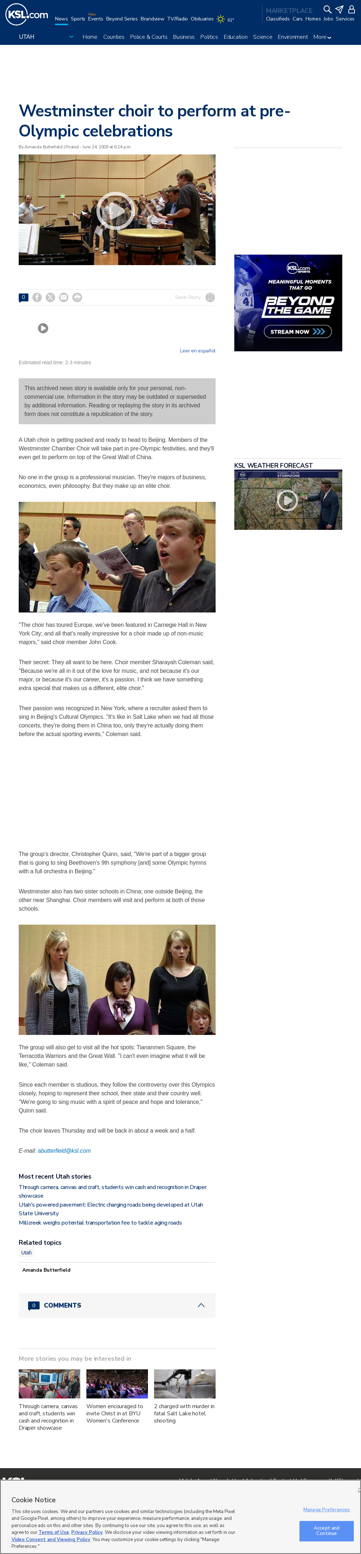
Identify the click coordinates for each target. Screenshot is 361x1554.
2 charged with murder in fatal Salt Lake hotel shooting (184, 1413)
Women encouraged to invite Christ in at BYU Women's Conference (114, 1413)
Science (262, 37)
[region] (180, 1517)
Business (184, 37)
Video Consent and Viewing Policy (51, 1539)
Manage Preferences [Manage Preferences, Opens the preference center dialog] (326, 1510)
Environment (293, 37)
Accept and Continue (326, 1531)
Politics (209, 37)
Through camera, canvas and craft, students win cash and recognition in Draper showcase (48, 1417)
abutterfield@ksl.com (64, 1151)
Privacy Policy (87, 1532)
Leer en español (198, 350)
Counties (114, 37)
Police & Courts (149, 37)
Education (235, 37)
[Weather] (226, 22)
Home (90, 37)
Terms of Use (54, 1532)
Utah (26, 1252)
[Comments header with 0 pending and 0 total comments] (117, 1305)
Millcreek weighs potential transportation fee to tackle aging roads (100, 1223)
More (322, 37)
